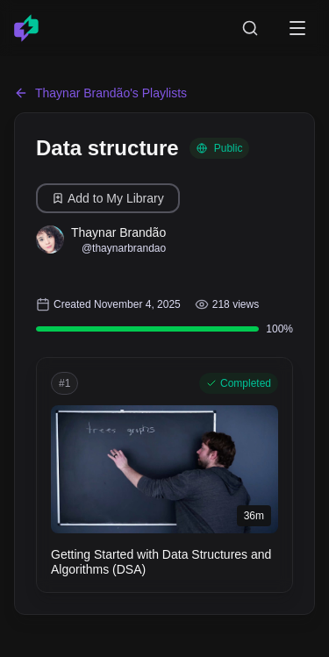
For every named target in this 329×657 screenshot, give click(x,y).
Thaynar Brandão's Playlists (100, 93)
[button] (164, 475)
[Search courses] (250, 28)
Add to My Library (108, 198)
